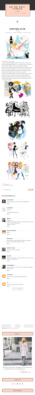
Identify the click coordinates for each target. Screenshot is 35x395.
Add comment (17, 288)
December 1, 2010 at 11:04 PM (18, 255)
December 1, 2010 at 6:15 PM (20, 199)
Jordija (9, 61)
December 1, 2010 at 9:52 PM (22, 247)
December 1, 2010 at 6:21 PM (17, 218)
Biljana (8, 218)
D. (7, 282)
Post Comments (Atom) (13, 328)
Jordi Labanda (17, 32)
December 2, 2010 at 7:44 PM (15, 282)
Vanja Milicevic (11, 265)
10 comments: (7, 189)
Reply (8, 203)
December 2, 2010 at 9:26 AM (21, 265)
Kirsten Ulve (27, 32)
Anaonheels (10, 199)
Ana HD (9, 256)
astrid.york (10, 274)
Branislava (10, 238)
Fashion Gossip (11, 248)
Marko (16, 64)
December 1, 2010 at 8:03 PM (19, 238)
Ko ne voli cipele (18, 8)
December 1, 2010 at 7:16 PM (23, 230)
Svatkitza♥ (10, 207)
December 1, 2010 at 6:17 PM (20, 207)
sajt (32, 78)
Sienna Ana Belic (11, 230)
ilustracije (8, 32)
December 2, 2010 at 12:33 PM (20, 274)
